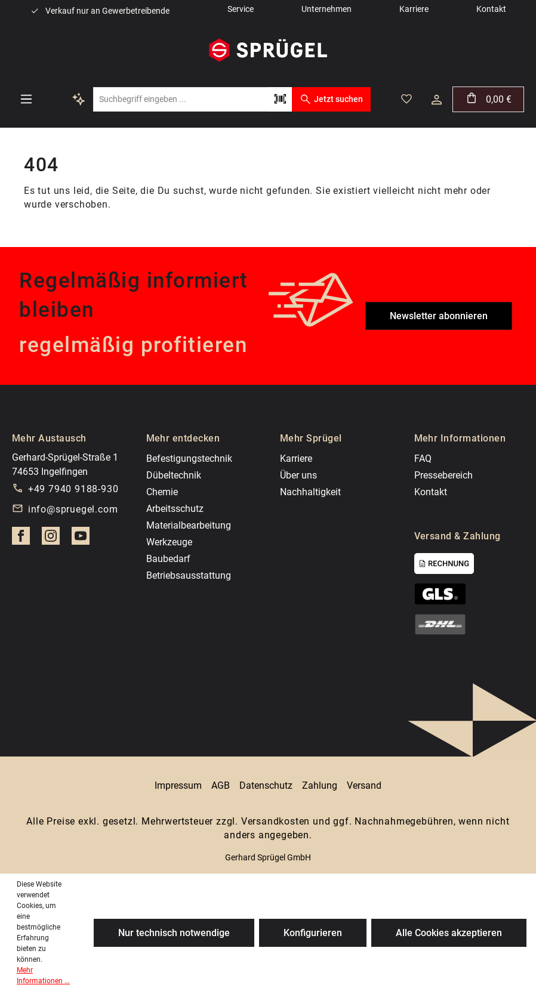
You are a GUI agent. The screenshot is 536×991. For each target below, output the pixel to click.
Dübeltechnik (173, 475)
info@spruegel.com (73, 509)
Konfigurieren (313, 932)
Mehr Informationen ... (43, 975)
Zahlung (319, 785)
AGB (220, 785)
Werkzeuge (169, 542)
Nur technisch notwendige (174, 932)
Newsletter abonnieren (439, 316)
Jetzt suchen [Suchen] (331, 99)
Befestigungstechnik (189, 458)
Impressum (178, 785)
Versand (364, 785)
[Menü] (26, 99)
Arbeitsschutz (175, 508)
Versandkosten (275, 821)
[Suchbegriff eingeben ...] (180, 99)
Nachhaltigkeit (310, 492)
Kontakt (430, 492)
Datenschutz (265, 785)
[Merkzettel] (406, 99)
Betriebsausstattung (188, 575)
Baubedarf (168, 558)
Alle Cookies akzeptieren (449, 932)
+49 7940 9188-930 (73, 489)
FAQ (423, 458)
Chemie (162, 492)
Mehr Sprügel (311, 438)
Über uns (298, 475)
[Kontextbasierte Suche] (78, 99)
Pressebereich (443, 475)
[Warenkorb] (488, 99)
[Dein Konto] (436, 99)
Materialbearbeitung (188, 525)
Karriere (296, 458)
